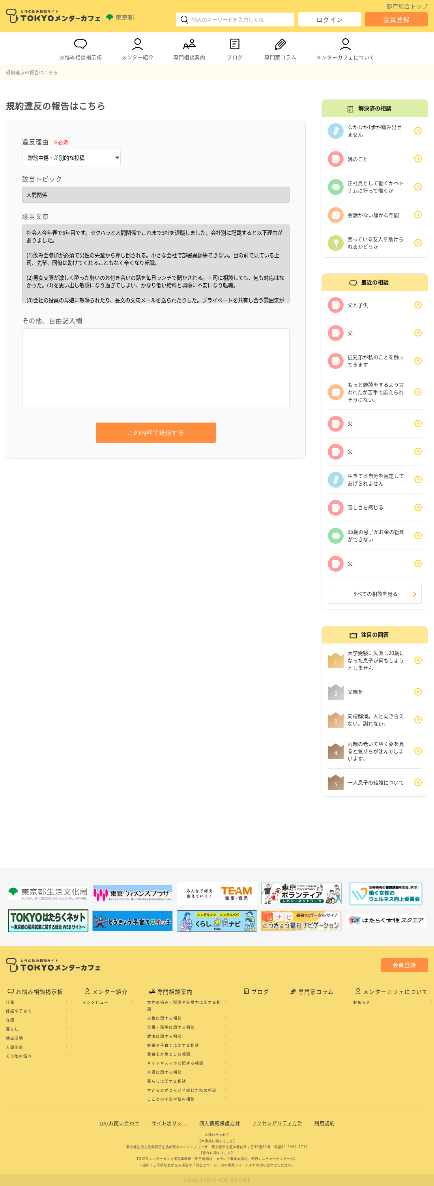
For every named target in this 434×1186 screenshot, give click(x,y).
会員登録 (396, 19)
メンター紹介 (137, 47)
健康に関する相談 (164, 1036)
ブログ (235, 47)
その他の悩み (19, 1056)
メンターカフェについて (345, 47)
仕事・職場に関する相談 (171, 1027)
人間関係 (14, 1047)
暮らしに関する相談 (166, 1081)
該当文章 (35, 216)
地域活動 (14, 1038)
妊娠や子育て (19, 1011)
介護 (10, 1020)
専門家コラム (280, 47)
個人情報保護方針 (219, 1123)
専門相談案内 (189, 47)
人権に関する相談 (164, 1018)
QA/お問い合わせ (119, 1123)
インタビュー (95, 1002)
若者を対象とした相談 (169, 1054)
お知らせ (361, 1002)
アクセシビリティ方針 (277, 1123)
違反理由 (45, 141)
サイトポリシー (169, 1123)
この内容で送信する (155, 432)
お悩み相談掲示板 (80, 47)
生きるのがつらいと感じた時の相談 (182, 1090)
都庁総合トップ (407, 6)
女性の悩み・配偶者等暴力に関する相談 (184, 1005)
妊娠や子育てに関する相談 (173, 1045)
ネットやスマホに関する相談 (175, 1063)
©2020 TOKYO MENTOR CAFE (217, 1180)
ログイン (329, 19)
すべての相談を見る (375, 593)
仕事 (10, 1002)
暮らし (12, 1029)
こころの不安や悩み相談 (171, 1099)
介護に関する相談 (164, 1072)
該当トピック (42, 178)
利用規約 (324, 1123)
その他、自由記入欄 (52, 320)
